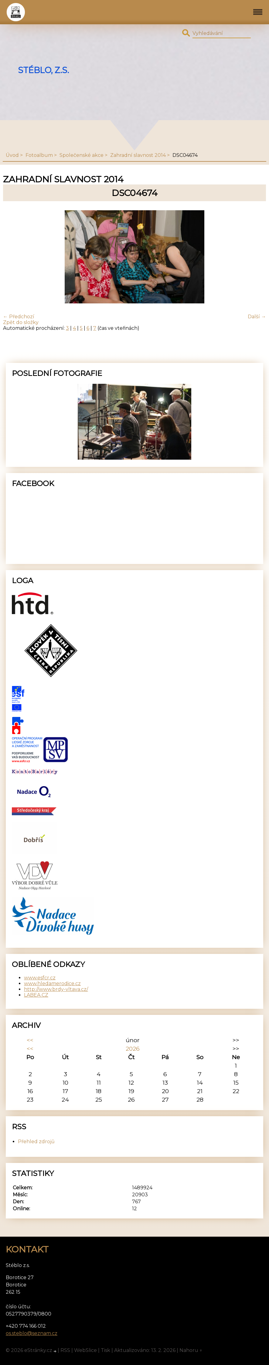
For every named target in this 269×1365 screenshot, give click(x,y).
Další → (257, 316)
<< (30, 1040)
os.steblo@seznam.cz (31, 1333)
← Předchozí (18, 316)
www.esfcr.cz (40, 978)
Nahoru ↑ (191, 1350)
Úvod (12, 155)
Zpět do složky (21, 322)
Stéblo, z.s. (43, 70)
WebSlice (85, 1350)
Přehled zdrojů (36, 1141)
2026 (133, 1048)
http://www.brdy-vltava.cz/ (56, 989)
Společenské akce (82, 155)
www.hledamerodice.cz (52, 983)
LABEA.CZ (36, 995)
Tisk (105, 1350)
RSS (65, 1350)
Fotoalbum (39, 155)
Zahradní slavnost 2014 (138, 155)
